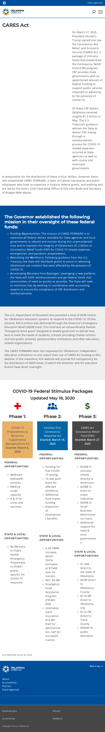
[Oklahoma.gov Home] (4, 2)
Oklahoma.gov (9, 711)
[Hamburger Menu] (100, 12)
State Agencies (95, 2)
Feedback (57, 718)
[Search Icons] (94, 12)
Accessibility (8, 718)
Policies (56, 711)
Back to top (96, 666)
